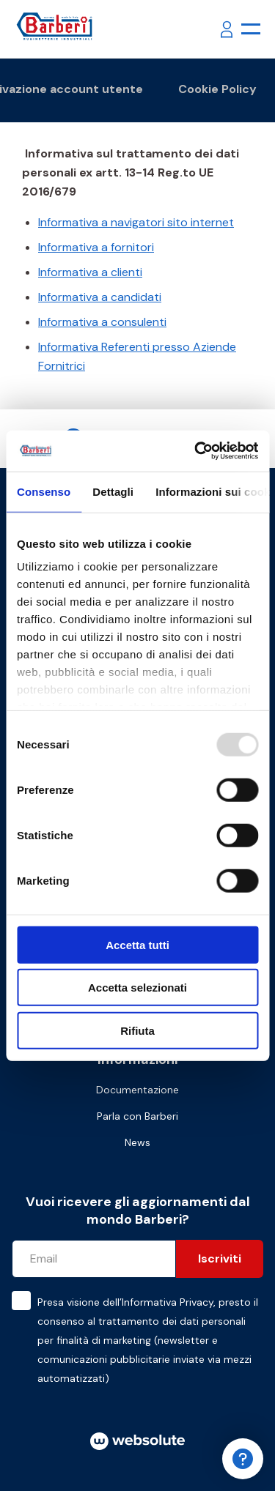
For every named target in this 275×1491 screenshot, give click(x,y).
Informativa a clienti (90, 272)
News (137, 1142)
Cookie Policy (217, 89)
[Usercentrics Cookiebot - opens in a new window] (195, 451)
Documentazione (137, 1089)
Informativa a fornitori (96, 247)
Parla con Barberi (137, 1116)
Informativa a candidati (99, 297)
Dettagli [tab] (112, 491)
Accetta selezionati (137, 987)
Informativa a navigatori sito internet (136, 222)
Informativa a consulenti (102, 322)
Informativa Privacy (167, 1302)
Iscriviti (219, 1258)
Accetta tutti (137, 944)
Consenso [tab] (43, 491)
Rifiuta (137, 1030)
